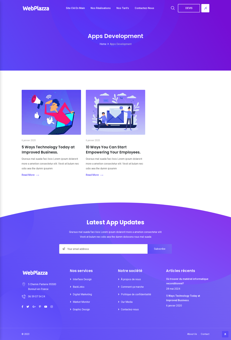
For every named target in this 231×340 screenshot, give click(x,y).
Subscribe (159, 248)
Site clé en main (75, 8)
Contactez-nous (144, 8)
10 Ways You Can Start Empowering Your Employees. (113, 150)
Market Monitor (81, 301)
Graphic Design (81, 309)
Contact (205, 334)
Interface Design (82, 279)
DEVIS (189, 8)
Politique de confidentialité (136, 294)
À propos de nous (131, 279)
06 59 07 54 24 (36, 296)
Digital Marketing (82, 294)
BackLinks (78, 286)
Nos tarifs (122, 8)
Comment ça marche (132, 286)
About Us (192, 334)
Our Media (127, 301)
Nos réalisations (101, 8)
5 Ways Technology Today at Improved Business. (48, 150)
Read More (30, 175)
